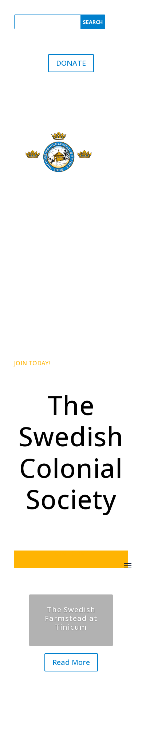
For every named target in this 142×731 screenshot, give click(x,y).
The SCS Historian (46, 251)
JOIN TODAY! (32, 363)
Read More (71, 662)
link (83, 283)
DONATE (71, 63)
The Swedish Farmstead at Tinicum (71, 618)
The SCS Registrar (46, 237)
